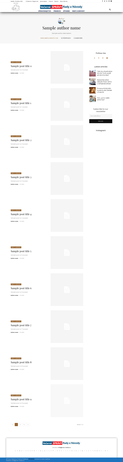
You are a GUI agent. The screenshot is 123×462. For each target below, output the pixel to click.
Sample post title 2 (21, 140)
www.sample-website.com (49, 38)
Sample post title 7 (21, 325)
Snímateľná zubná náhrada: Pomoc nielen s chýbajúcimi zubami (104, 82)
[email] (100, 116)
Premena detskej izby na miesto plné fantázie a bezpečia (104, 90)
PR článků (31, 459)
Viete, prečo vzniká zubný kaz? (103, 99)
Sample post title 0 (21, 66)
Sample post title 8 (21, 362)
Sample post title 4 (21, 214)
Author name (14, 73)
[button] (110, 9)
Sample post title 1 (21, 103)
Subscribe (100, 121)
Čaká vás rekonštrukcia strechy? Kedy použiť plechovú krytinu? (104, 73)
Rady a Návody (16, 62)
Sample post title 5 (21, 251)
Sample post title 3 (21, 177)
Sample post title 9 (21, 399)
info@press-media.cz (64, 447)
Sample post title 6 (21, 288)
